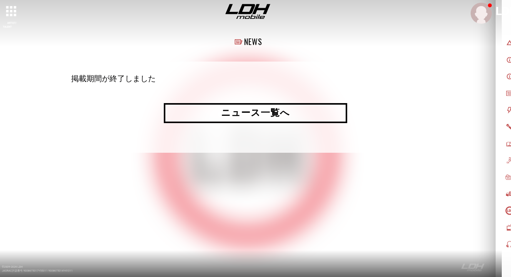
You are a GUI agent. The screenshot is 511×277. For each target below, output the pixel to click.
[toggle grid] (12, 12)
